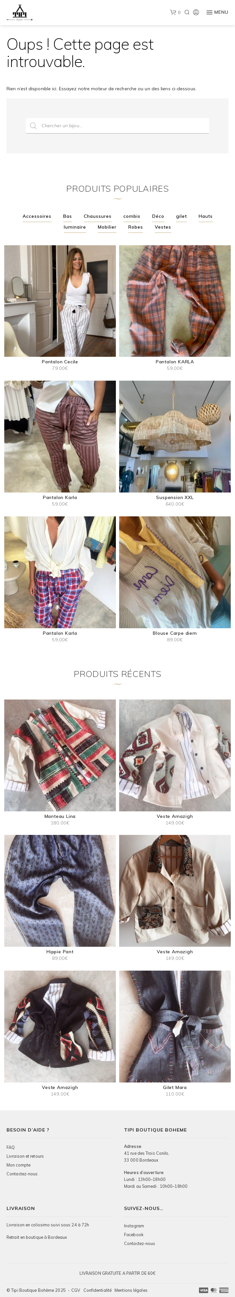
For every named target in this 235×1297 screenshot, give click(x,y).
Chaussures (98, 216)
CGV (75, 1290)
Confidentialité (97, 1290)
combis (131, 216)
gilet (181, 216)
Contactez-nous (22, 1173)
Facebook (133, 1234)
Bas (67, 216)
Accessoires (37, 216)
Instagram (134, 1225)
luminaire (75, 227)
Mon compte (18, 1164)
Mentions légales (131, 1290)
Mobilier (107, 227)
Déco (158, 216)
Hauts (206, 216)
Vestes (163, 227)
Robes (135, 227)
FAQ (11, 1147)
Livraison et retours (25, 1156)
